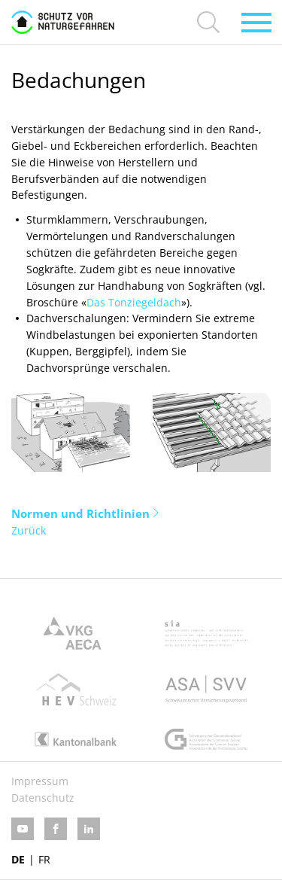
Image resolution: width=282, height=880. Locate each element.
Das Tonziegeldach (133, 302)
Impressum (39, 781)
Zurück (28, 530)
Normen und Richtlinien (80, 513)
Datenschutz (42, 797)
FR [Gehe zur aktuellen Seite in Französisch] (44, 859)
